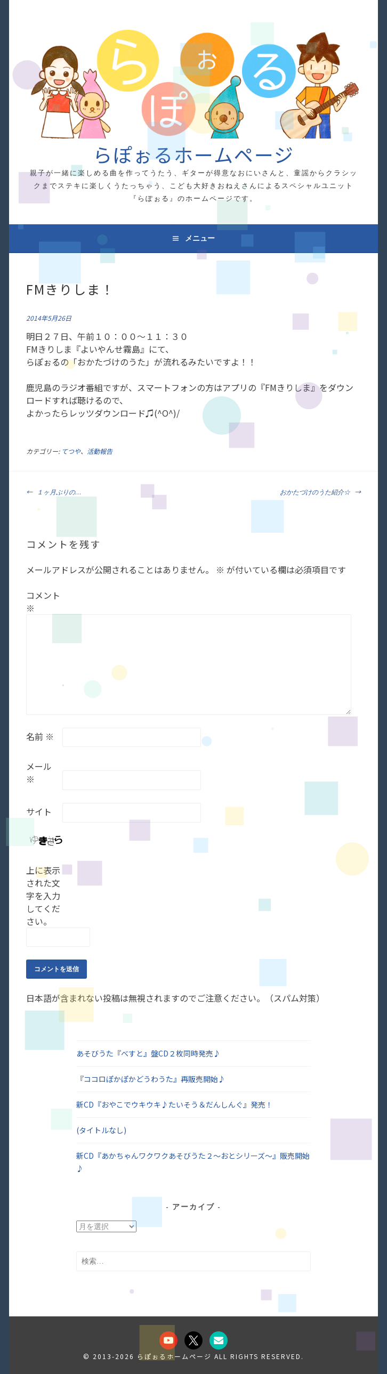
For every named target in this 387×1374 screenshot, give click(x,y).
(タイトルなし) (101, 1130)
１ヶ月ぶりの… (53, 491)
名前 (40, 736)
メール (39, 772)
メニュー (200, 238)
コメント (43, 601)
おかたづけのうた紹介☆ (320, 491)
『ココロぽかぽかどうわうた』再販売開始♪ (150, 1079)
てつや (70, 451)
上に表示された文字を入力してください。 (43, 896)
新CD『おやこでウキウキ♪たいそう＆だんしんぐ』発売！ (174, 1104)
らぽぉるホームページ (193, 154)
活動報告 (99, 451)
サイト (39, 811)
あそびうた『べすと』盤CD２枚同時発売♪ (148, 1053)
